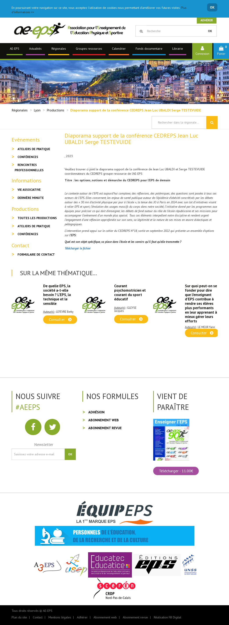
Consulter (60, 319)
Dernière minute (31, 198)
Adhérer (207, 20)
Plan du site (19, 617)
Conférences (28, 157)
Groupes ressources (89, 49)
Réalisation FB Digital (167, 617)
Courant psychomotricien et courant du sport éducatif (130, 292)
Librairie (177, 49)
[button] (221, 51)
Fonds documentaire (149, 49)
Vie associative (29, 190)
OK (212, 7)
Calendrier (119, 49)
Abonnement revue (105, 428)
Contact (38, 617)
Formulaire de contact (36, 254)
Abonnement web (103, 420)
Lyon (37, 110)
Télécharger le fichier (78, 248)
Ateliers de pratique (34, 149)
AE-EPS (14, 49)
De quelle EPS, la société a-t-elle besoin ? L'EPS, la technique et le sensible (57, 294)
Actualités (35, 49)
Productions (55, 110)
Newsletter (43, 444)
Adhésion (96, 412)
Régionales (58, 49)
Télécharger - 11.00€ (176, 470)
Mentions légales (59, 617)
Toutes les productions (37, 218)
